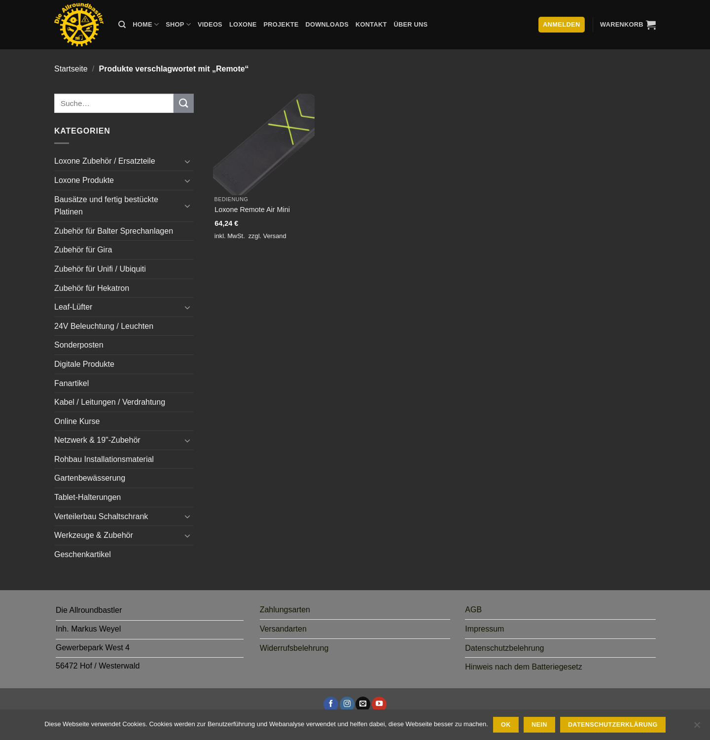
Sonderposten (79, 345)
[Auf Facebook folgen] (330, 704)
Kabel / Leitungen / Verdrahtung (109, 402)
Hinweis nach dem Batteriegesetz (523, 667)
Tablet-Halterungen (87, 497)
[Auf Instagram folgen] (347, 704)
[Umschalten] (188, 161)
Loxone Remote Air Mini (252, 209)
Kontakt (371, 24)
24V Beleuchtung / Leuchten (103, 326)
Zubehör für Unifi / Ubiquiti (100, 269)
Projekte (280, 24)
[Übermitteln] (183, 103)
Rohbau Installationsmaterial (104, 459)
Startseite (71, 69)
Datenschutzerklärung (613, 724)
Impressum (484, 629)
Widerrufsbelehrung (294, 648)
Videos (210, 24)
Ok (506, 724)
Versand (274, 236)
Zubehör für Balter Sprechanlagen (113, 231)
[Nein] (697, 728)
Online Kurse (77, 421)
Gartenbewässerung (89, 478)
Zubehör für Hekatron (91, 288)
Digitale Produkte (84, 364)
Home (146, 24)
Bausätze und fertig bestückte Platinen (106, 205)
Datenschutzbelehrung (504, 648)
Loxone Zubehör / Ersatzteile (104, 161)
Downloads (327, 24)
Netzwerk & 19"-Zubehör (97, 440)
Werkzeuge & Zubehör (93, 535)
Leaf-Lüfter (73, 307)
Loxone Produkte (84, 180)
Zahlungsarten (285, 609)
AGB (473, 609)
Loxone (243, 24)
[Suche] (122, 24)
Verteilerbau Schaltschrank (101, 516)
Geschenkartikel (82, 554)
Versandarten (283, 629)
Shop (178, 24)
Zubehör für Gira (83, 250)
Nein (539, 724)
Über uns (411, 24)
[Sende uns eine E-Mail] (362, 704)
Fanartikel (71, 383)
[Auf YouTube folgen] (379, 704)
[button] (628, 24)
